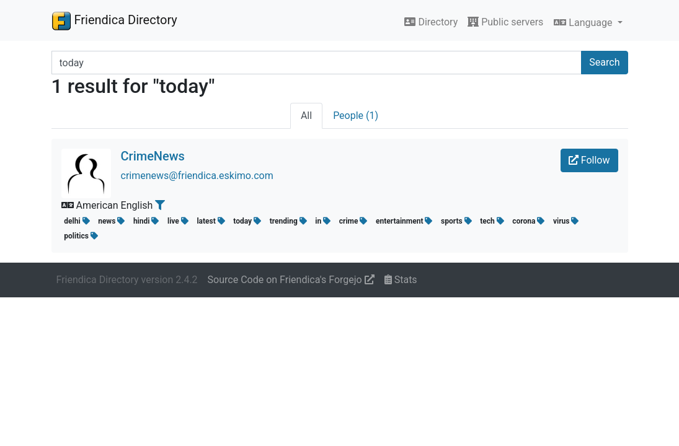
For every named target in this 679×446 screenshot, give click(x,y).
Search (604, 62)
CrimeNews (153, 156)
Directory (431, 22)
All (306, 115)
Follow (589, 160)
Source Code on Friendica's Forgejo (291, 280)
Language (584, 22)
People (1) (355, 115)
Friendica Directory (114, 20)
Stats (400, 280)
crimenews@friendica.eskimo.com (197, 175)
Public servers (505, 22)
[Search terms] (316, 62)
